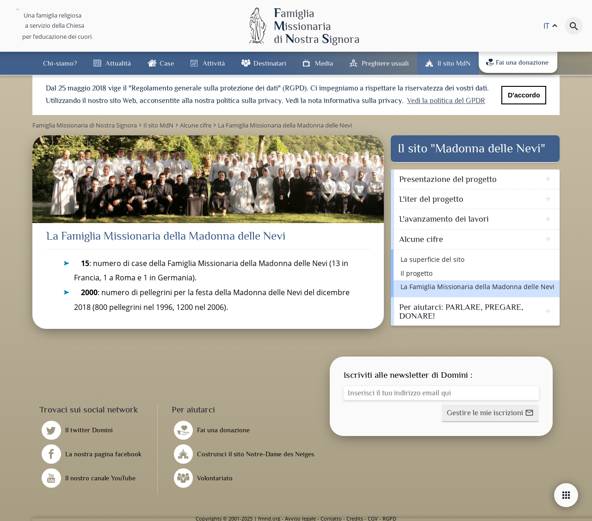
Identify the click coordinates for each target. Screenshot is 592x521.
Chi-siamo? (60, 63)
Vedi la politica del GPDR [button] (446, 101)
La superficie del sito (432, 258)
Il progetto (416, 272)
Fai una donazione (517, 62)
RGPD (389, 517)
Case (167, 63)
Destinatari (269, 63)
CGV (373, 517)
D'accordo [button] (524, 95)
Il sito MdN (454, 63)
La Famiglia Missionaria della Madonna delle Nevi (478, 285)
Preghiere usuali (385, 63)
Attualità (118, 63)
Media (324, 63)
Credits (354, 517)
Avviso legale (300, 517)
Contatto (331, 517)
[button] (490, 412)
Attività (214, 63)
